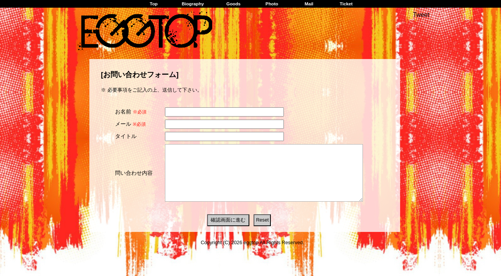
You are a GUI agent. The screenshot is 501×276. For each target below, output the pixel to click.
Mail (309, 3)
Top (154, 3)
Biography (193, 3)
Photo (271, 3)
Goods (233, 3)
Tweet (421, 15)
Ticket (346, 3)
